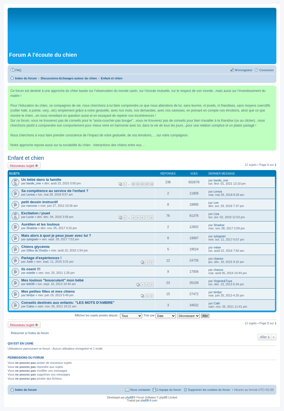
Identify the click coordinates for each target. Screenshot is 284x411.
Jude (29, 261)
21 (138, 184)
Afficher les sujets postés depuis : (108, 315)
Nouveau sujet (22, 165)
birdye (30, 295)
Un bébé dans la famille (41, 180)
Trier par (160, 315)
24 (151, 184)
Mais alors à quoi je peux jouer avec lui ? (56, 235)
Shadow (31, 228)
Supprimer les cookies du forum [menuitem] (209, 389)
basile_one (33, 183)
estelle (30, 272)
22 (142, 184)
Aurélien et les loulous (40, 224)
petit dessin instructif (39, 202)
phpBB (129, 397)
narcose (31, 205)
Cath (217, 303)
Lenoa (30, 194)
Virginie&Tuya (223, 281)
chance (218, 258)
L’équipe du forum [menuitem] (169, 389)
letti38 (30, 284)
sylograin (32, 239)
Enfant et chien (26, 158)
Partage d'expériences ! (41, 258)
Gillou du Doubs (37, 250)
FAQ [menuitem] (18, 70)
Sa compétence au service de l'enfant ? (54, 191)
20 (133, 184)
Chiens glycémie (35, 247)
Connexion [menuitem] (266, 70)
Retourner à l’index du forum (30, 333)
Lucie (30, 216)
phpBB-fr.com (149, 400)
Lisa (216, 213)
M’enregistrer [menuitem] (243, 70)
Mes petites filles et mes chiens (48, 291)
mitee (217, 247)
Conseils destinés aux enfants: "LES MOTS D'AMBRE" (68, 303)
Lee (216, 202)
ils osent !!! (30, 269)
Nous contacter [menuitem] (140, 389)
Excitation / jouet (35, 213)
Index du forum (26, 389)
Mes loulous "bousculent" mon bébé (52, 280)
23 (147, 184)
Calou (30, 306)
